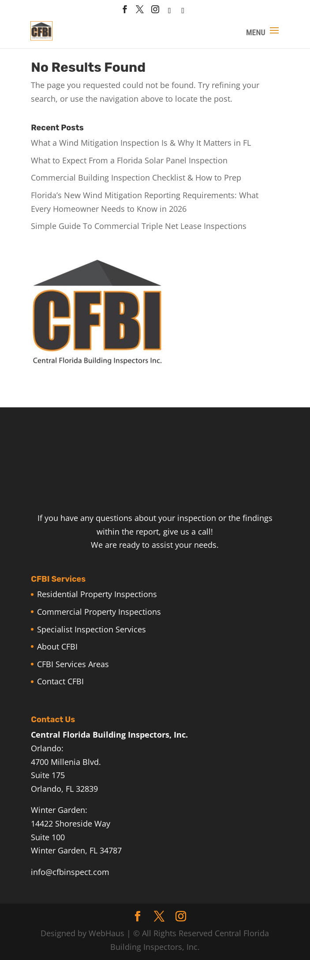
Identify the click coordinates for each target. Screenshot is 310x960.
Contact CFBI (60, 681)
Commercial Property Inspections (99, 611)
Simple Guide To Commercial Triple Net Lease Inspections (139, 226)
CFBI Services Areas (73, 664)
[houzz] (169, 13)
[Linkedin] (183, 13)
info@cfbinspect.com (70, 872)
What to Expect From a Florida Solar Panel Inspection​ (129, 160)
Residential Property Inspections (97, 594)
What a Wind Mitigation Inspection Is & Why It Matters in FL (141, 142)
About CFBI (57, 646)
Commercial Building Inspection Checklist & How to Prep (136, 177)
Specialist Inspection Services (91, 629)
